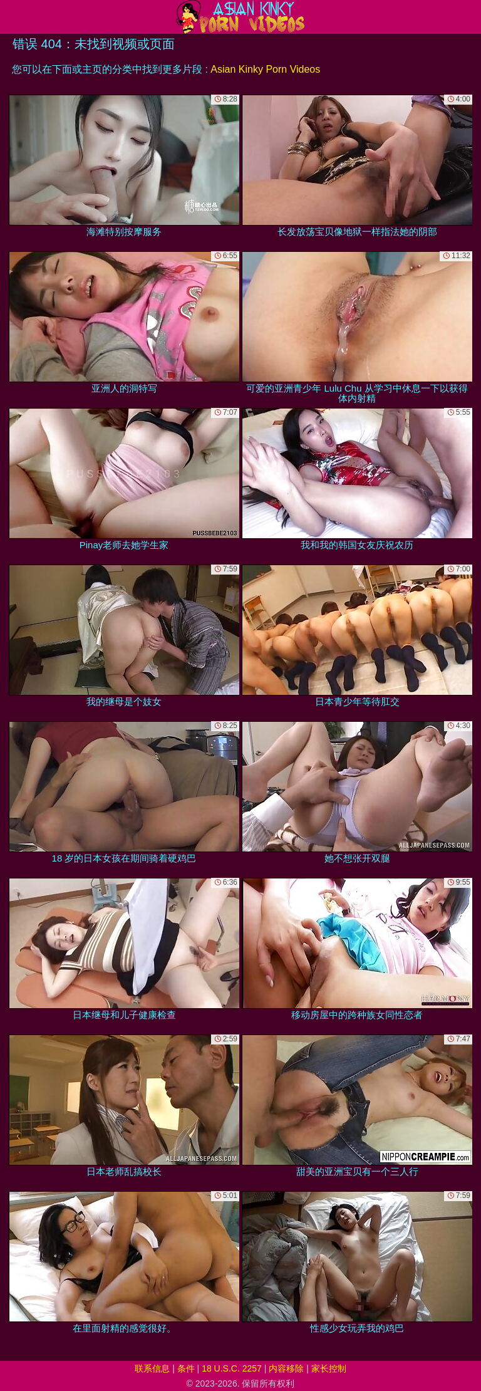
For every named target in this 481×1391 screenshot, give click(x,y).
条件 (186, 1368)
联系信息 (152, 1368)
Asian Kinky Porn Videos (265, 69)
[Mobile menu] (11, 17)
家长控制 (328, 1368)
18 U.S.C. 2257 (232, 1368)
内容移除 (286, 1368)
